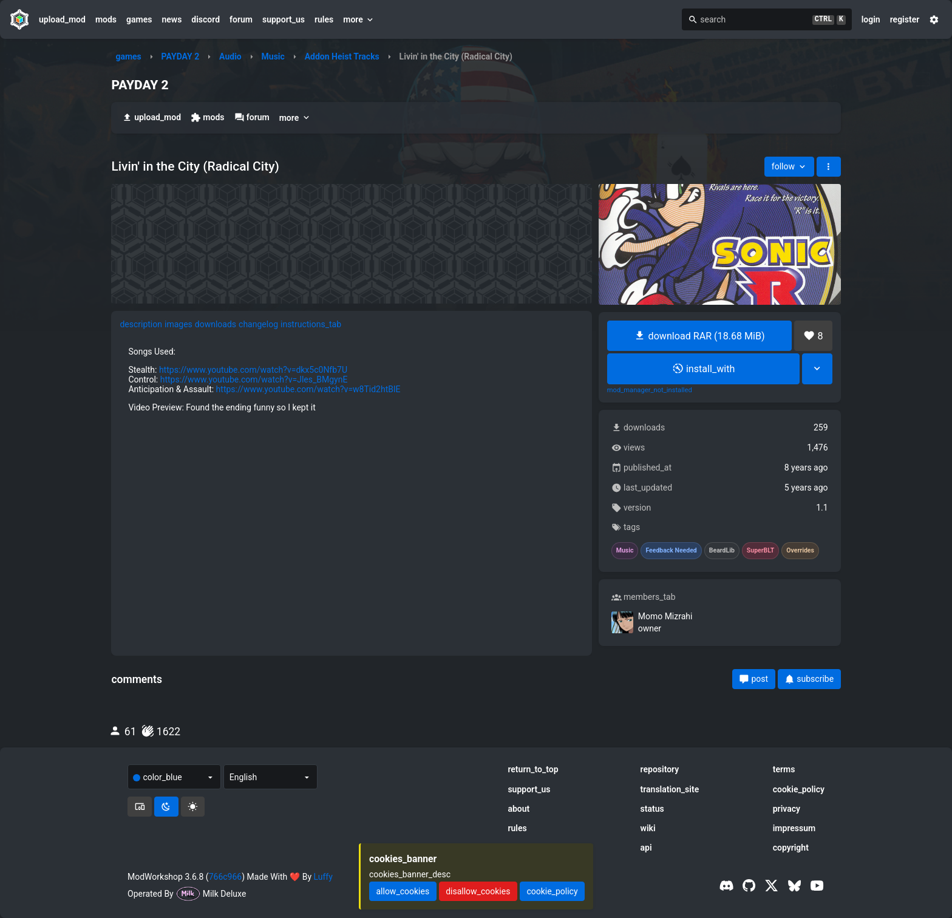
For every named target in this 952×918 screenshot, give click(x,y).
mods (106, 19)
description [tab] (141, 324)
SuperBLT (761, 550)
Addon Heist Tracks (342, 56)
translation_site (670, 789)
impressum (794, 828)
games (139, 19)
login (871, 19)
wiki (648, 828)
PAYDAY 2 (181, 56)
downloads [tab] (215, 324)
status (652, 809)
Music (273, 56)
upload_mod (62, 19)
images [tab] (178, 324)
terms (784, 769)
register (905, 19)
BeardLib (722, 550)
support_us (283, 19)
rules (323, 19)
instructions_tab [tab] (310, 324)
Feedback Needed (670, 550)
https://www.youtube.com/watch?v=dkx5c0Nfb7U (253, 370)
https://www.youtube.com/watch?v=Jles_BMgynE (254, 379)
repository (660, 769)
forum (241, 19)
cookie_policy (798, 789)
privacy (786, 809)
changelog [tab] (258, 324)
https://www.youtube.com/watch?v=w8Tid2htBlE (308, 389)
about (518, 809)
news (172, 19)
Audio (230, 56)
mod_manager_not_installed (649, 390)
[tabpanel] (351, 479)
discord (205, 19)
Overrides (800, 550)
